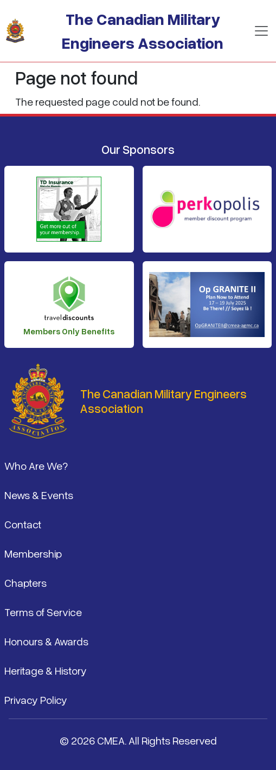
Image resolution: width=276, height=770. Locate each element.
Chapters (25, 582)
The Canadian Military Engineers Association (142, 31)
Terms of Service (43, 611)
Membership (33, 553)
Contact (22, 523)
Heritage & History (45, 670)
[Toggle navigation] (261, 31)
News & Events (38, 494)
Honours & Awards (46, 641)
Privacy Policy (35, 699)
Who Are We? (36, 465)
